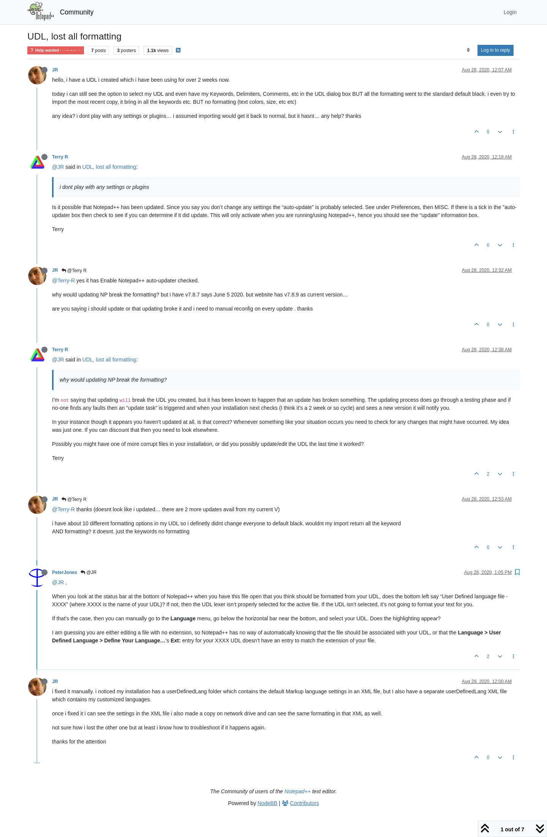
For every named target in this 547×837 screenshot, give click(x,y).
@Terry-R (63, 280)
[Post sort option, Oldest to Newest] (468, 50)
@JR (58, 167)
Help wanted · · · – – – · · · (55, 50)
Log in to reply (495, 50)
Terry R (60, 157)
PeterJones (64, 572)
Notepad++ (298, 791)
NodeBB (267, 803)
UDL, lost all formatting (109, 167)
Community (77, 12)
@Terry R (74, 270)
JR (55, 70)
